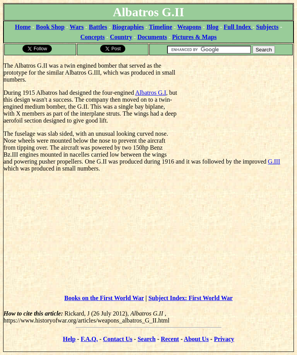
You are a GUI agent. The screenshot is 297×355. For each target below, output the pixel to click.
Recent (170, 339)
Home (23, 27)
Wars (77, 27)
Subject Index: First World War (190, 298)
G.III (274, 161)
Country (121, 37)
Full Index (238, 27)
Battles (98, 27)
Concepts (92, 37)
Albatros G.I (150, 92)
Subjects (267, 27)
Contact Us (117, 339)
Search (147, 339)
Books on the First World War (104, 298)
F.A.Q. (89, 339)
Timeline (160, 27)
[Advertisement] (235, 104)
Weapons (189, 27)
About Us (196, 339)
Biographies (128, 27)
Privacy (224, 339)
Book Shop (50, 27)
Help (69, 339)
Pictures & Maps (194, 37)
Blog (212, 27)
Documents (152, 37)
